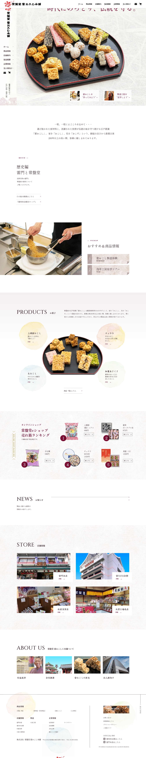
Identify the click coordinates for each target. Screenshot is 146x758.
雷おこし (58, 711)
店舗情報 (20, 718)
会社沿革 (51, 729)
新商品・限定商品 (39, 711)
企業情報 (7, 64)
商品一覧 (20, 711)
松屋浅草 (19, 729)
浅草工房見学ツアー (111, 270)
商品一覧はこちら (70, 391)
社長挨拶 (51, 722)
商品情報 (7, 51)
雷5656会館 (20, 726)
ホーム (6, 46)
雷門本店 (19, 722)
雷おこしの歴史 (53, 732)
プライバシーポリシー (110, 724)
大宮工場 (33, 722)
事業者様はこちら (108, 721)
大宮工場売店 (21, 732)
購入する (89, 434)
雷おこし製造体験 (111, 259)
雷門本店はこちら (111, 742)
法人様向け (8, 68)
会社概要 (51, 726)
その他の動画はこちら (28, 196)
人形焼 (74, 711)
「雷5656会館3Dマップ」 (28, 201)
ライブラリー (68, 722)
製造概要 (7, 59)
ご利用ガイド (107, 728)
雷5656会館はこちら (112, 739)
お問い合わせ (107, 717)
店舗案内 (7, 55)
